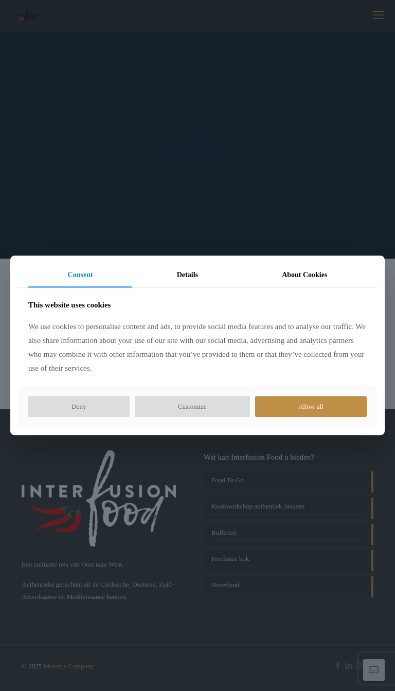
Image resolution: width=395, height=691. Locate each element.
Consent (80, 275)
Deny (78, 406)
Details (187, 275)
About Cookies (304, 275)
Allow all (311, 406)
